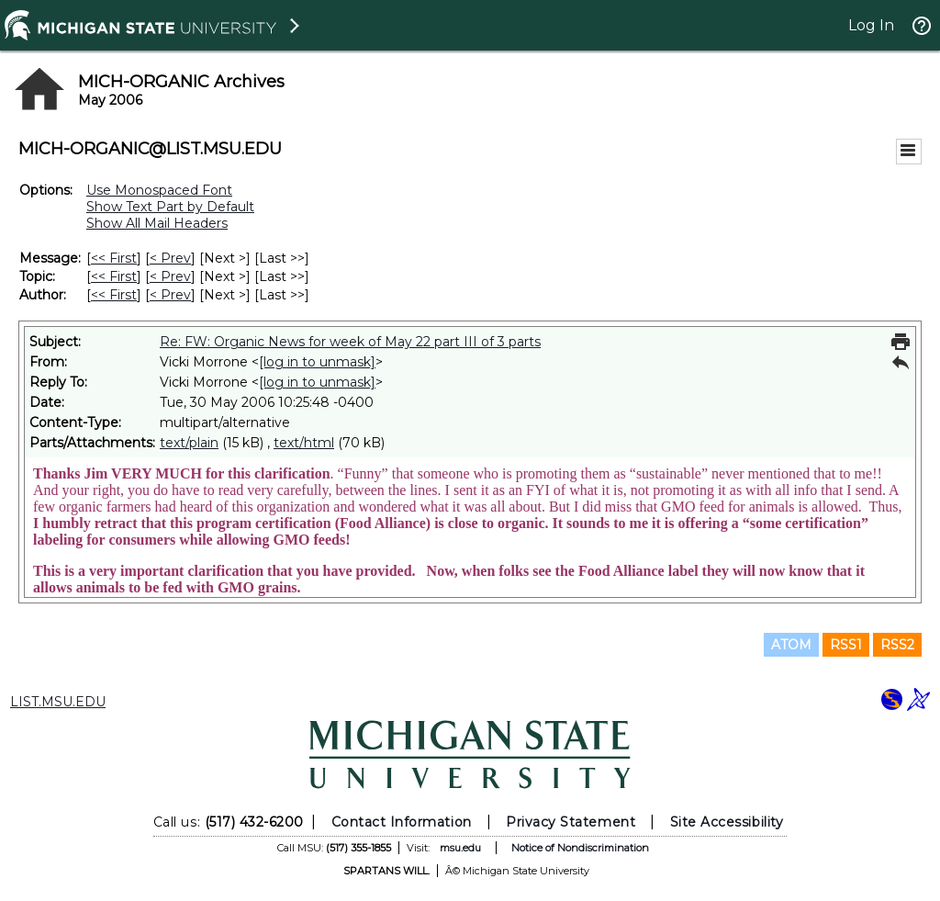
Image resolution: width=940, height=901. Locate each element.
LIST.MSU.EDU (58, 701)
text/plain (189, 442)
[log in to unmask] (317, 362)
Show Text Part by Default (170, 206)
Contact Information (401, 822)
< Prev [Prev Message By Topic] (170, 276)
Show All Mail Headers (157, 223)
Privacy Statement (570, 822)
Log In (871, 25)
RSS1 (846, 644)
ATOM (791, 644)
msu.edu (460, 847)
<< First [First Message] (114, 258)
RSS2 (897, 644)
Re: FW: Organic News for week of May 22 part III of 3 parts (350, 341)
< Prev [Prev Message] (170, 258)
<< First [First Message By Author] (114, 295)
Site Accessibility (727, 822)
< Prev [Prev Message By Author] (170, 295)
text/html (304, 442)
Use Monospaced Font (159, 190)
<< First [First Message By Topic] (114, 276)
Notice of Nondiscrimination (580, 847)
